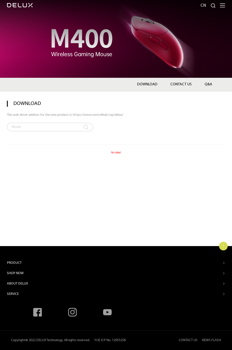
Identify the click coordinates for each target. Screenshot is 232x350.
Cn (203, 5)
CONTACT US (188, 340)
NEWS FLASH (211, 340)
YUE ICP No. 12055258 (110, 340)
